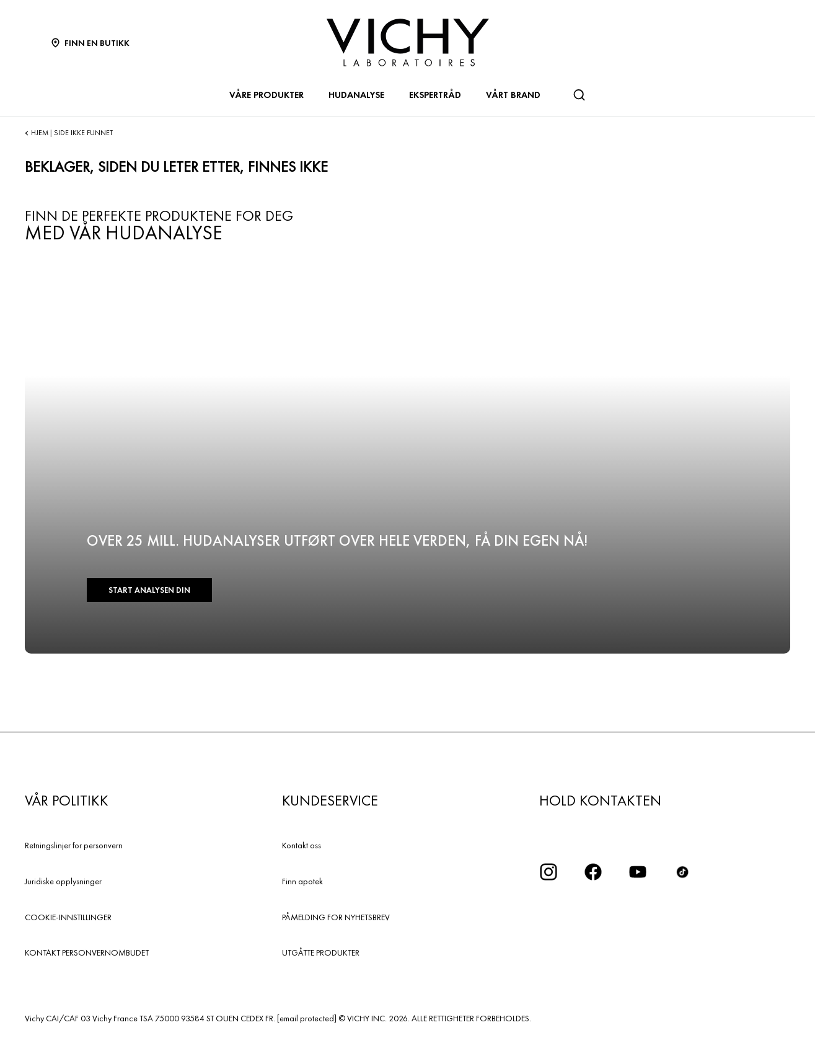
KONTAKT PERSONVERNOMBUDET (87, 952)
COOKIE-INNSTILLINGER (68, 917)
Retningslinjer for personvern (74, 845)
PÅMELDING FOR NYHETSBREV (336, 917)
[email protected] (307, 1018)
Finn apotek (302, 881)
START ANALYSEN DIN (149, 590)
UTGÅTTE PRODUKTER (320, 952)
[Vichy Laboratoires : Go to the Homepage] (408, 42)
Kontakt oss (301, 845)
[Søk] (578, 94)
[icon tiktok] (682, 872)
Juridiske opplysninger (63, 881)
